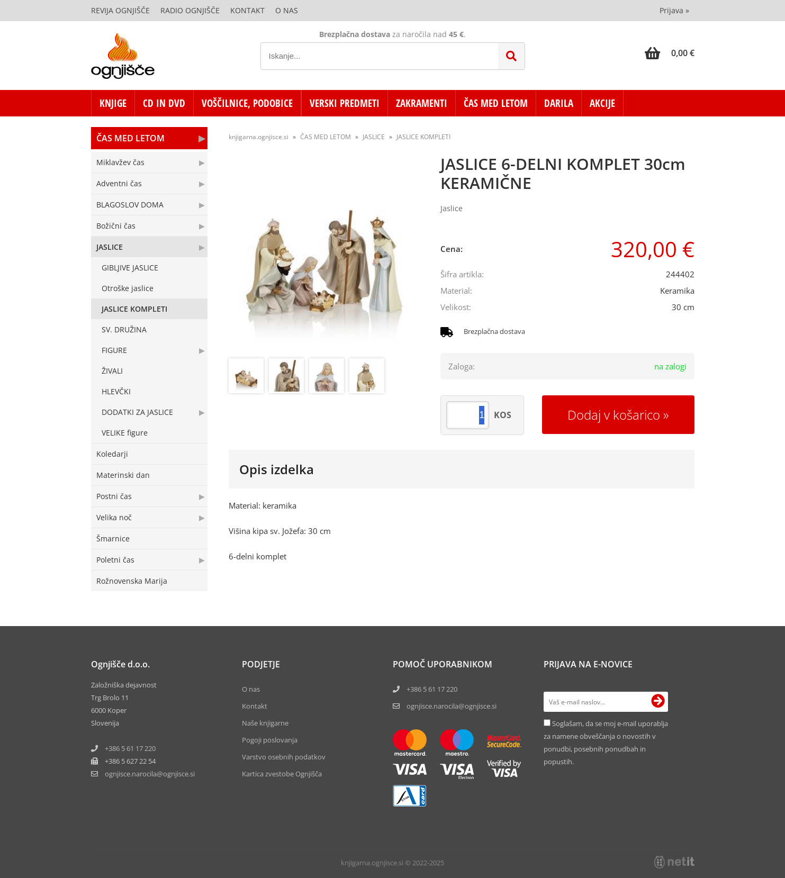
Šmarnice (113, 538)
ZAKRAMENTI (421, 103)
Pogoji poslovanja (269, 740)
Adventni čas (119, 183)
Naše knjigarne (265, 723)
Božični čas (116, 226)
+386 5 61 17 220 (130, 748)
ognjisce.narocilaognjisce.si (150, 774)
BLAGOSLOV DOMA (130, 205)
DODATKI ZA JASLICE (137, 412)
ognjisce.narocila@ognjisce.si (452, 706)
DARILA (558, 103)
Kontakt (247, 10)
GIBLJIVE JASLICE (130, 268)
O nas (286, 10)
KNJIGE (113, 103)
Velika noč (114, 517)
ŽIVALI (112, 371)
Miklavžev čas (120, 162)
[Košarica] (669, 53)
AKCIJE (602, 103)
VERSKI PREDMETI (345, 103)
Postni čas (114, 496)
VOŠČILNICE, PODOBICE (247, 103)
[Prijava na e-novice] (658, 702)
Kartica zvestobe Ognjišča (282, 774)
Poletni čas (115, 560)
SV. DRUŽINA (124, 329)
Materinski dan (123, 475)
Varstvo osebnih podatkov (284, 757)
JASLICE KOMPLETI (134, 309)
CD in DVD (164, 103)
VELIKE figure (125, 433)
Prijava (674, 10)
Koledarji (112, 454)
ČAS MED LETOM (496, 103)
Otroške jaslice (128, 288)
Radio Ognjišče (190, 10)
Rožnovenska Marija (131, 581)
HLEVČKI (116, 391)
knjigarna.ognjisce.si (258, 136)
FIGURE (114, 350)
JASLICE (109, 247)
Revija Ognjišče (120, 10)
